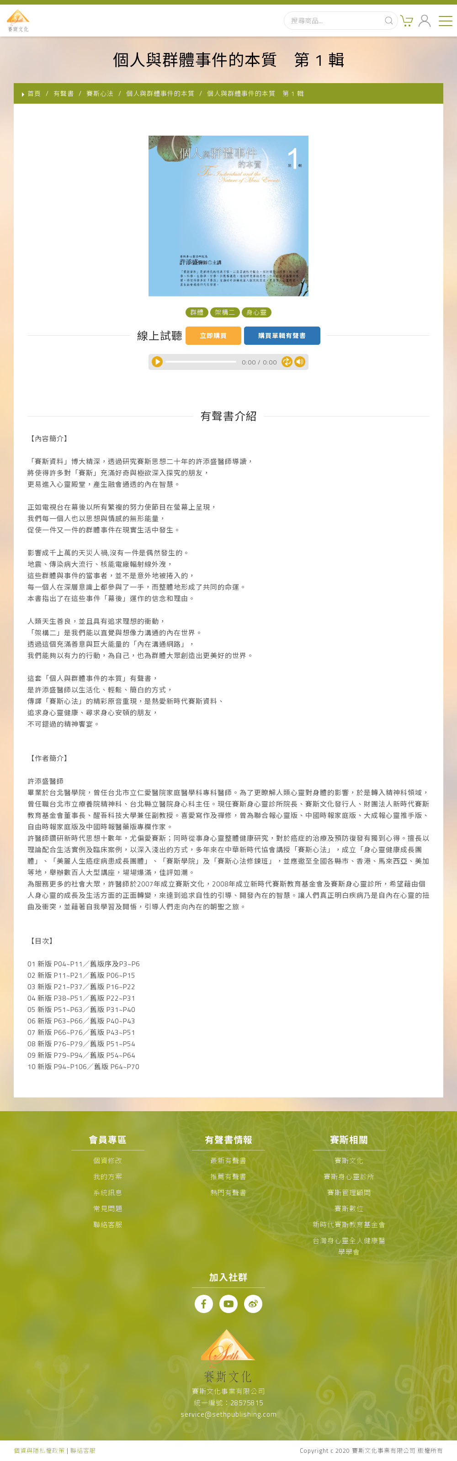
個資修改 (107, 1160)
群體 (197, 312)
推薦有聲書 (228, 1176)
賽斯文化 (349, 1160)
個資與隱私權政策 (39, 1450)
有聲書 (63, 93)
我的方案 (107, 1176)
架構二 (225, 312)
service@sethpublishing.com (229, 1414)
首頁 (34, 93)
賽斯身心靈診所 (349, 1176)
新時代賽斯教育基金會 (349, 1224)
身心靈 (256, 312)
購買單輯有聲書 (282, 335)
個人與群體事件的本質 (160, 93)
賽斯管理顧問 (349, 1192)
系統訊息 (107, 1192)
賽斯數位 (349, 1208)
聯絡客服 (107, 1224)
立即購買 (213, 335)
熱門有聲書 (228, 1192)
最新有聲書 (228, 1160)
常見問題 (107, 1208)
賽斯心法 (100, 93)
